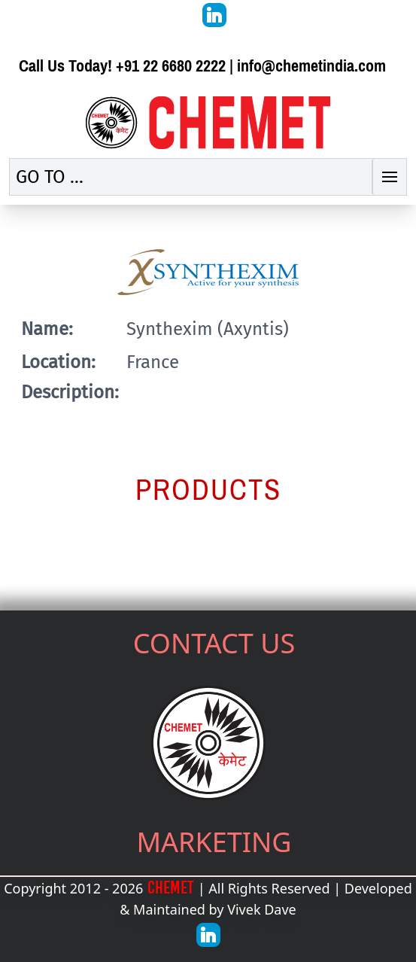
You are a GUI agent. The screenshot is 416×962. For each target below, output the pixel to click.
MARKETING (213, 841)
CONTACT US (214, 643)
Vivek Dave (261, 909)
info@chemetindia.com (311, 65)
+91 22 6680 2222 (171, 65)
